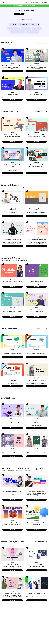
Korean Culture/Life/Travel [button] (32, 31)
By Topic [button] (19, 13)
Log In (45, 2)
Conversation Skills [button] (23, 24)
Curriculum (26, 2)
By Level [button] (30, 13)
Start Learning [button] (12, 99)
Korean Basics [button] (13, 24)
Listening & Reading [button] (35, 24)
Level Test (35, 2)
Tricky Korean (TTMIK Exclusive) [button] (17, 31)
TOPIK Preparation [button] (26, 28)
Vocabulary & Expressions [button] (14, 28)
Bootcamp (41, 2)
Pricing (31, 2)
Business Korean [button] (37, 28)
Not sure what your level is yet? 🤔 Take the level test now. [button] (24, 5)
